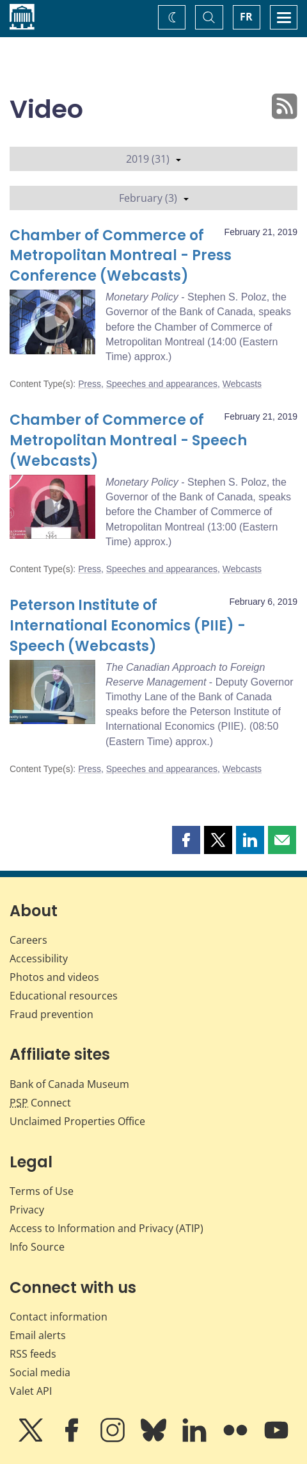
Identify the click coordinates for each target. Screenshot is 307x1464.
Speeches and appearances (161, 384)
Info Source (37, 1247)
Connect (40, 1103)
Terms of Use (42, 1191)
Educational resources (64, 996)
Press (89, 384)
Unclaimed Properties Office (77, 1121)
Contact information (58, 1317)
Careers (28, 940)
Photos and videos (54, 977)
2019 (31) (153, 159)
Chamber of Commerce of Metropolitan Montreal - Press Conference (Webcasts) (121, 256)
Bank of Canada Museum (69, 1084)
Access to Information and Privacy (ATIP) (106, 1228)
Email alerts (38, 1335)
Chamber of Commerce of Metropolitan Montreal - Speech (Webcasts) (128, 440)
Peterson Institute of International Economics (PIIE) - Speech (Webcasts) (128, 625)
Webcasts (242, 384)
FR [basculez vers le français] (246, 17)
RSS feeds (33, 1354)
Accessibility (39, 958)
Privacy (27, 1210)
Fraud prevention (51, 1014)
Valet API (31, 1391)
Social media (40, 1372)
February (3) (154, 198)
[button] (186, 840)
